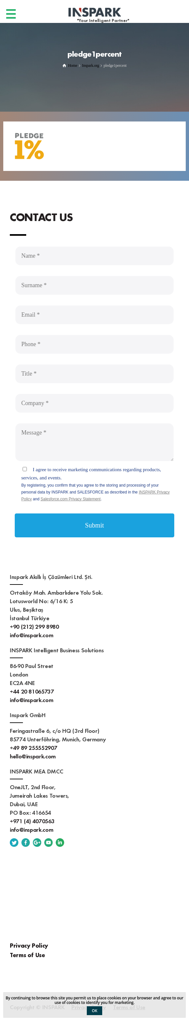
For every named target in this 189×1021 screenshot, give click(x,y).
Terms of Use (27, 955)
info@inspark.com (31, 635)
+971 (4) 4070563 (32, 821)
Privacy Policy (29, 945)
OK (94, 1010)
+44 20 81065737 (32, 691)
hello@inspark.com (33, 756)
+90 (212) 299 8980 (34, 626)
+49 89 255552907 (33, 747)
